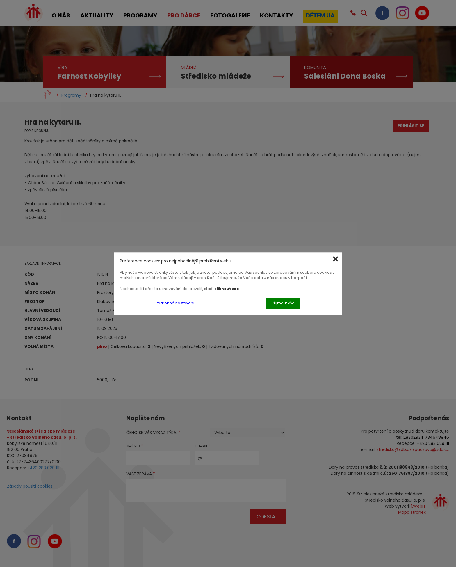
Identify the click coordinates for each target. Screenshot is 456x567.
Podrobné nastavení (175, 303)
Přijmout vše (283, 303)
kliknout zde (226, 288)
